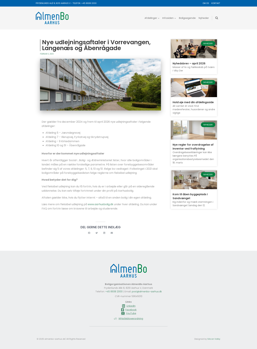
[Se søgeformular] (217, 18)
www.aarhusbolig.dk (100, 204)
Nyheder (204, 18)
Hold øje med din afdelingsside (193, 102)
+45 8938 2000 (89, 3)
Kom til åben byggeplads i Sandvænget (190, 196)
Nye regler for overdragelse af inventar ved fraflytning (193, 147)
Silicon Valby (213, 339)
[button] (89, 233)
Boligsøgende (187, 18)
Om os (206, 3)
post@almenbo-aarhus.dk (147, 291)
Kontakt (215, 3)
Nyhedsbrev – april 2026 (189, 63)
